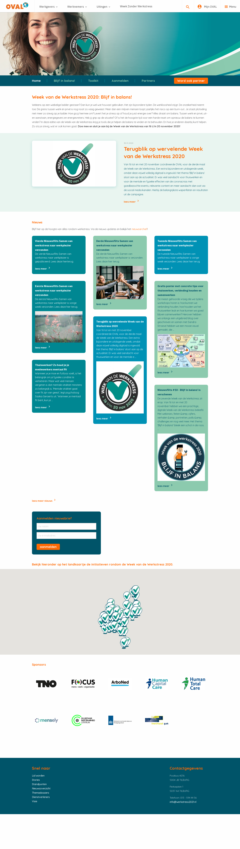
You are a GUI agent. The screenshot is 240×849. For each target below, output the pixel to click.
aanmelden (48, 547)
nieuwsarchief (139, 229)
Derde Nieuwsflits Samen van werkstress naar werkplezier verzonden (114, 245)
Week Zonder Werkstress (136, 6)
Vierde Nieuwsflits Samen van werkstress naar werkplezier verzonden (54, 245)
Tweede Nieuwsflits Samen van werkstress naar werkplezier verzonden (177, 245)
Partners (148, 80)
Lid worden (38, 775)
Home (36, 80)
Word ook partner (191, 81)
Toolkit (93, 80)
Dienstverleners (41, 797)
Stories (36, 779)
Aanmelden (120, 80)
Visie (34, 801)
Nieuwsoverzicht (41, 788)
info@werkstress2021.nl (183, 801)
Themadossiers (40, 792)
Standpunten (39, 784)
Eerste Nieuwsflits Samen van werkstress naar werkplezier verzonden (54, 290)
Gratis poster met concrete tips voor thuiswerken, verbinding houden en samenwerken (180, 290)
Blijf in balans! (64, 80)
